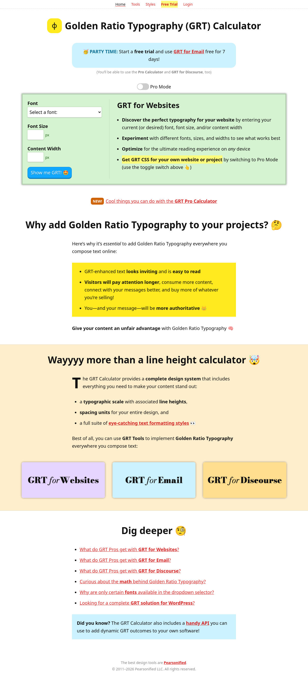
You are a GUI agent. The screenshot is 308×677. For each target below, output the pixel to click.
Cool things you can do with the (161, 201)
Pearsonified (175, 662)
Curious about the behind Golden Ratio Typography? (143, 581)
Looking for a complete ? (137, 603)
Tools (135, 4)
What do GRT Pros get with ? (129, 549)
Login (188, 4)
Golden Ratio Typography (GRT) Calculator (163, 25)
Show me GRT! (49, 172)
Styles (150, 4)
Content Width (44, 148)
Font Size (37, 126)
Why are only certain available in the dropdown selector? (147, 592)
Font (32, 103)
